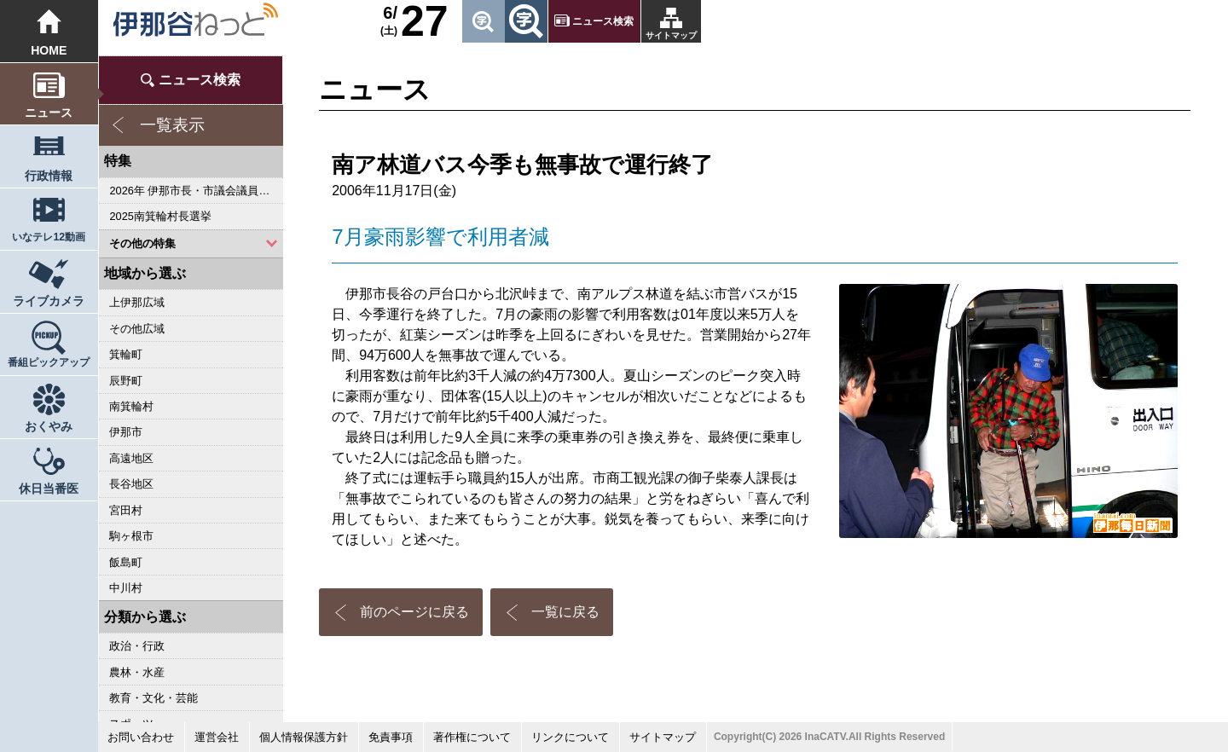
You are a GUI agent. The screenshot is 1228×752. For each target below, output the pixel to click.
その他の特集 (142, 243)
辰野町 (125, 380)
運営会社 (216, 737)
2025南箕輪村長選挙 (160, 216)
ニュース (48, 112)
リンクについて (570, 737)
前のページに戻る (414, 611)
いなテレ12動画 (48, 237)
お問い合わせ (140, 737)
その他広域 (137, 328)
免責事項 (390, 737)
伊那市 (125, 431)
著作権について (472, 737)
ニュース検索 (603, 21)
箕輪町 (125, 354)
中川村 (125, 587)
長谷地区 (131, 483)
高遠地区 (131, 458)
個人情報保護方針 (303, 737)
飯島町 (125, 562)
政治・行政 (137, 645)
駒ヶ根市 (131, 535)
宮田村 (125, 510)
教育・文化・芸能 (153, 697)
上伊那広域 (137, 302)
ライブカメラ (48, 301)
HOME (49, 50)
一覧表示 (172, 125)
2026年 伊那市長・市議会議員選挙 (195, 190)
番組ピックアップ (49, 362)
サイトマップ (671, 35)
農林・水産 (137, 672)
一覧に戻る (565, 611)
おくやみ (48, 426)
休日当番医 (48, 488)
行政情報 (48, 175)
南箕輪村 (131, 406)
